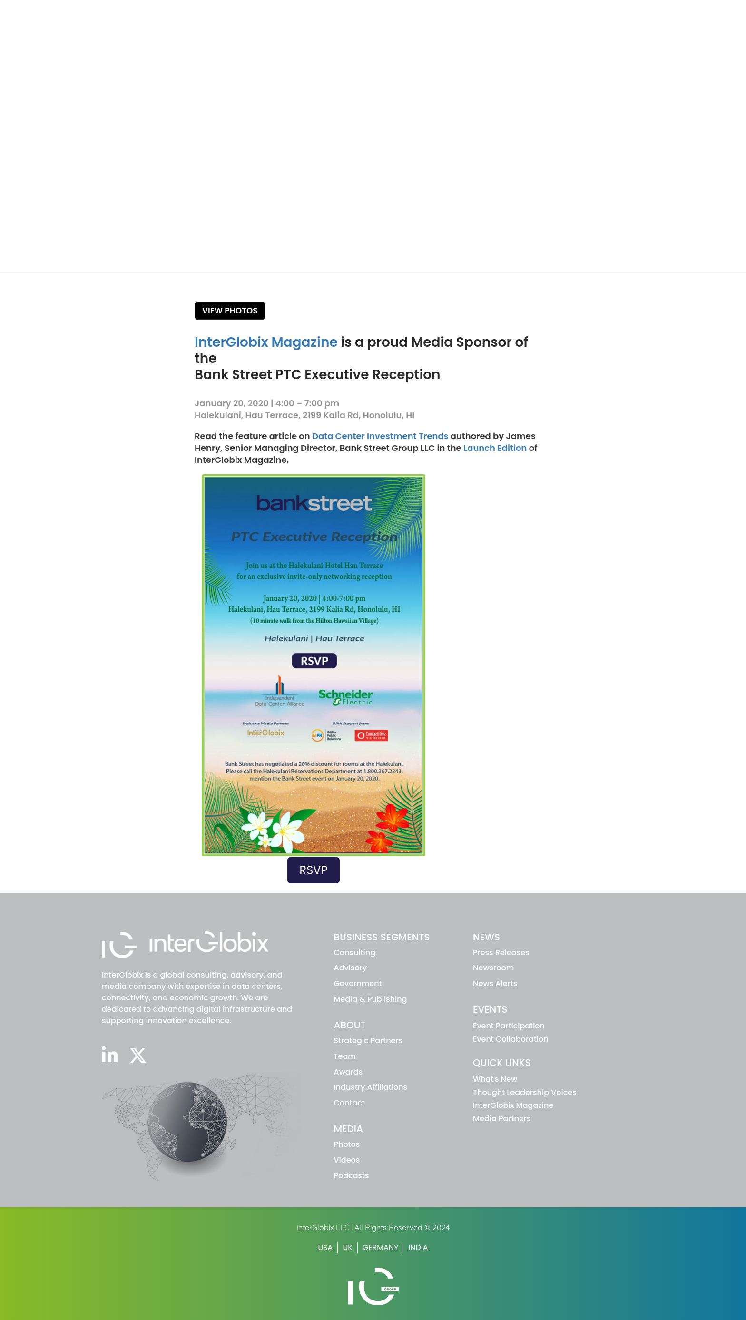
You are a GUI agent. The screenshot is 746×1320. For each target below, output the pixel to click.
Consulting (355, 952)
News (544, 30)
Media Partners (501, 1118)
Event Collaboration (511, 1039)
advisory (350, 967)
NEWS (486, 937)
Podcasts (351, 1175)
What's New (495, 1079)
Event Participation (509, 1025)
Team (345, 1056)
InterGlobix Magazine (266, 342)
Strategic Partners (368, 1040)
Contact (349, 1102)
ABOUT (350, 1025)
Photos (347, 1144)
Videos (347, 1159)
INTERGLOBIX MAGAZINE (550, 11)
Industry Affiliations (371, 1087)
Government (358, 983)
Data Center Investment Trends (380, 436)
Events (590, 30)
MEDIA (348, 1128)
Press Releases (501, 952)
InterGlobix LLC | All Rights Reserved (360, 1227)
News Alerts (495, 983)
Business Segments (418, 30)
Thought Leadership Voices (525, 1092)
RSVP (314, 870)
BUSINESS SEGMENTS (382, 937)
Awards (348, 1071)
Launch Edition (495, 448)
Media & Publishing (370, 999)
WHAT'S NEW (485, 11)
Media (636, 30)
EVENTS (490, 1009)
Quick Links (501, 1062)
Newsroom (493, 967)
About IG (495, 30)
